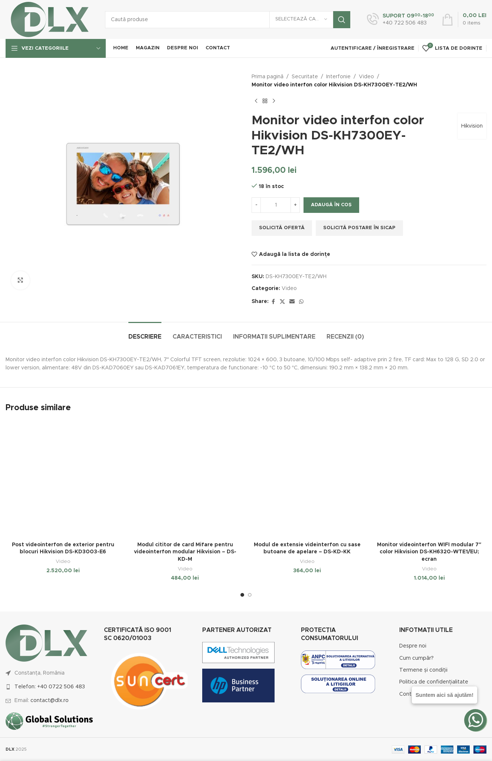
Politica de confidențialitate (433, 682)
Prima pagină (267, 76)
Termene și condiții (423, 670)
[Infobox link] (400, 19)
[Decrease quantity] (256, 205)
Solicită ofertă (282, 227)
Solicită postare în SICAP (359, 227)
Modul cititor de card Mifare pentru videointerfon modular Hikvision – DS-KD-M (185, 552)
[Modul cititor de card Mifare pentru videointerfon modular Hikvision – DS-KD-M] (185, 479)
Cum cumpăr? (416, 658)
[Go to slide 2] (250, 595)
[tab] (144, 333)
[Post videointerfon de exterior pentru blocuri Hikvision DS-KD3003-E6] (63, 479)
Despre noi (412, 646)
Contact (409, 694)
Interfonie (338, 76)
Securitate (305, 76)
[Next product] (273, 101)
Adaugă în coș (331, 204)
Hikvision (472, 126)
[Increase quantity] (295, 205)
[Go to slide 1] (242, 595)
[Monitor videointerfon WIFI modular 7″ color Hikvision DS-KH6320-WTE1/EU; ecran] (429, 479)
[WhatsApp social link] (301, 302)
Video (366, 76)
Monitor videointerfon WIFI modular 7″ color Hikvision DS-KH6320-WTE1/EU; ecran (429, 552)
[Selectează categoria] (301, 19)
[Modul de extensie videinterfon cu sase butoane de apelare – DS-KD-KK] (307, 479)
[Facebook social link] (273, 302)
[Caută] (227, 19)
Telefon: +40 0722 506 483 (49, 686)
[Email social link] (292, 302)
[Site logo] (50, 19)
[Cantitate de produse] (276, 205)
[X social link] (282, 302)
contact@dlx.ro (49, 700)
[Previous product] (256, 101)
